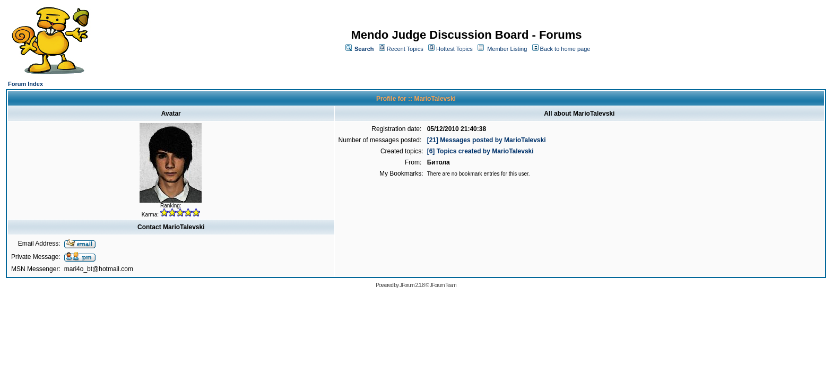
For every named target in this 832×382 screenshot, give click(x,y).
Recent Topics (405, 49)
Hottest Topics (454, 49)
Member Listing (507, 49)
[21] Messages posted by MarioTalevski (486, 140)
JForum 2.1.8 (412, 285)
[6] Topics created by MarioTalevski (480, 151)
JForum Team (443, 285)
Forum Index (25, 84)
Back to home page (565, 49)
